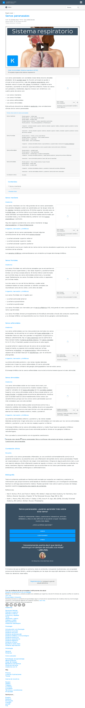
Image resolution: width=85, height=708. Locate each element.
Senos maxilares (15, 186)
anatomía (34, 106)
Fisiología (8, 626)
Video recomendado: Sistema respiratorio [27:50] (23, 70)
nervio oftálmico (41, 307)
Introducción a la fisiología (14, 629)
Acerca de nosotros (12, 679)
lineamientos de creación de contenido (32, 486)
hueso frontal (10, 394)
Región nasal (9, 13)
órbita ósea (11, 212)
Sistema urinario (11, 642)
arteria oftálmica (69, 143)
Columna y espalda (12, 615)
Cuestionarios (42, 535)
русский (7, 704)
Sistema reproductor (12, 645)
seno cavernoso (32, 337)
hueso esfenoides (43, 333)
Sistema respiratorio (12, 639)
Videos (42, 531)
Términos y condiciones (13, 690)
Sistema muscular (11, 631)
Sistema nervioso (11, 632)
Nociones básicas (11, 610)
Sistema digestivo (11, 640)
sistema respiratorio (38, 82)
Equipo (7, 682)
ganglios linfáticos (14, 253)
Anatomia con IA (11, 667)
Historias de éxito (11, 665)
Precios (8, 673)
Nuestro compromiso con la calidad (18, 592)
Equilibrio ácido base (12, 643)
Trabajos (8, 685)
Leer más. (43, 550)
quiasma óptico (30, 350)
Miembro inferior (11, 613)
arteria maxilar (35, 234)
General (8, 651)
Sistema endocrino (12, 637)
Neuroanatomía (10, 621)
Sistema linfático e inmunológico (17, 635)
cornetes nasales (46, 390)
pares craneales (47, 340)
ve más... (66, 414)
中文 (6, 705)
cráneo (28, 84)
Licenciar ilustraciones (13, 674)
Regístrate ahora (36, 581)
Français (8, 702)
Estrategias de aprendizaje (14, 659)
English (8, 697)
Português (9, 700)
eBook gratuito (10, 660)
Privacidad (9, 691)
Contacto (8, 687)
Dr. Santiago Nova (13, 19)
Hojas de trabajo (11, 662)
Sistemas (8, 653)
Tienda (7, 676)
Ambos (42, 539)
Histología (9, 648)
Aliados (7, 683)
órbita (20, 394)
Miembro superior (11, 612)
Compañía (8, 688)
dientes (10, 210)
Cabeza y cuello (10, 620)
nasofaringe (34, 352)
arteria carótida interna (29, 340)
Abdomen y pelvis (11, 618)
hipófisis (18, 350)
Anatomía (16, 188)
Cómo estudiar (10, 656)
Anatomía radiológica (12, 623)
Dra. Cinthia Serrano (29, 19)
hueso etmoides (28, 390)
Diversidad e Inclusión (13, 597)
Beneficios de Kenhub (13, 663)
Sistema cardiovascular (13, 634)
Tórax (7, 617)
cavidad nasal (21, 80)
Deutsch (8, 699)
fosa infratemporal (26, 225)
